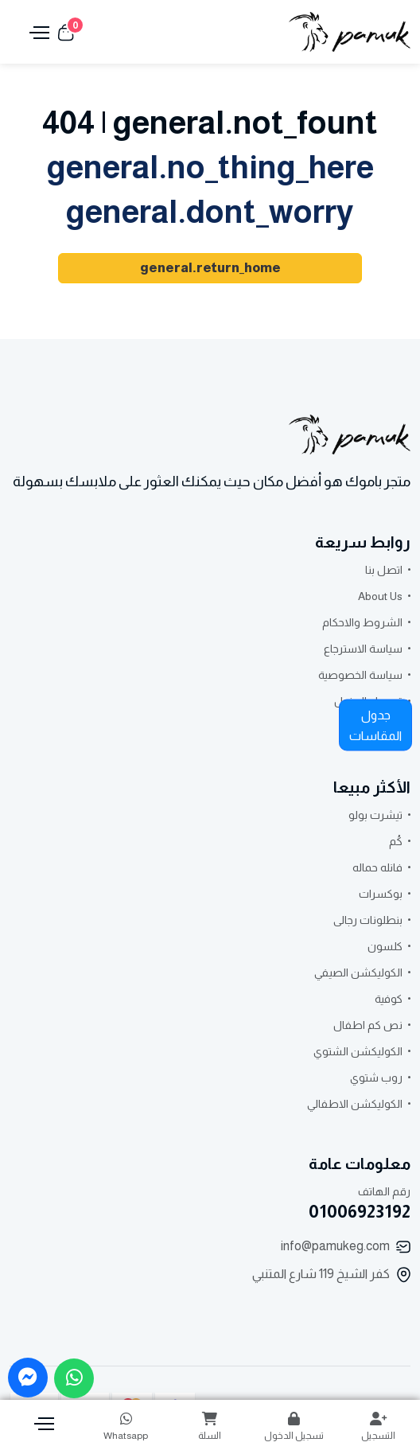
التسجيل (378, 1426)
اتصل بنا (383, 569)
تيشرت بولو (375, 815)
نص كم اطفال (367, 1025)
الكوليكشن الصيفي (358, 972)
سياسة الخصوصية (360, 674)
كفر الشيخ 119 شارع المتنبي (321, 1273)
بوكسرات (380, 893)
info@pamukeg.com (335, 1246)
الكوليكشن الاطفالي (354, 1103)
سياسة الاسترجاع (363, 648)
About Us (380, 596)
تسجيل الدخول (294, 1426)
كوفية (388, 998)
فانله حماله (377, 867)
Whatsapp (126, 1426)
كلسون (385, 946)
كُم (395, 841)
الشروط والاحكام (362, 622)
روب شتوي (376, 1077)
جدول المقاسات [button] (375, 725)
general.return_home (210, 268)
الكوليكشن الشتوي (357, 1051)
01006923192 (359, 1212)
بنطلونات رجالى (367, 920)
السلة (210, 1426)
